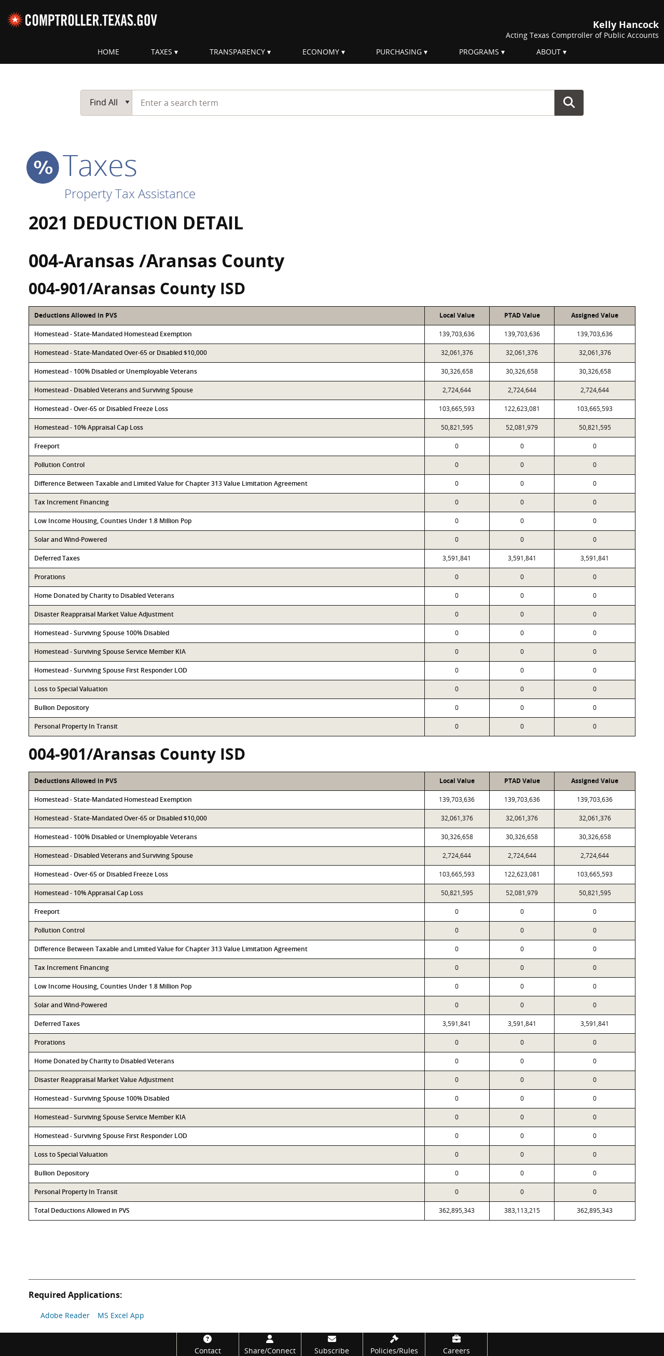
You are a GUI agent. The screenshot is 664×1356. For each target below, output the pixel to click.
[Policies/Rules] (394, 1344)
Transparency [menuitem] (237, 52)
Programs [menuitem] (479, 52)
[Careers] (456, 1344)
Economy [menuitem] (320, 52)
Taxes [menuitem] (161, 52)
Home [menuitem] (108, 52)
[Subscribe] (332, 1344)
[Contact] (208, 1344)
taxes (83, 164)
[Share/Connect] (270, 1344)
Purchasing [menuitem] (399, 52)
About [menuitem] (548, 52)
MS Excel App (121, 1315)
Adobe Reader (65, 1315)
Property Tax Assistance (130, 193)
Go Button (569, 102)
